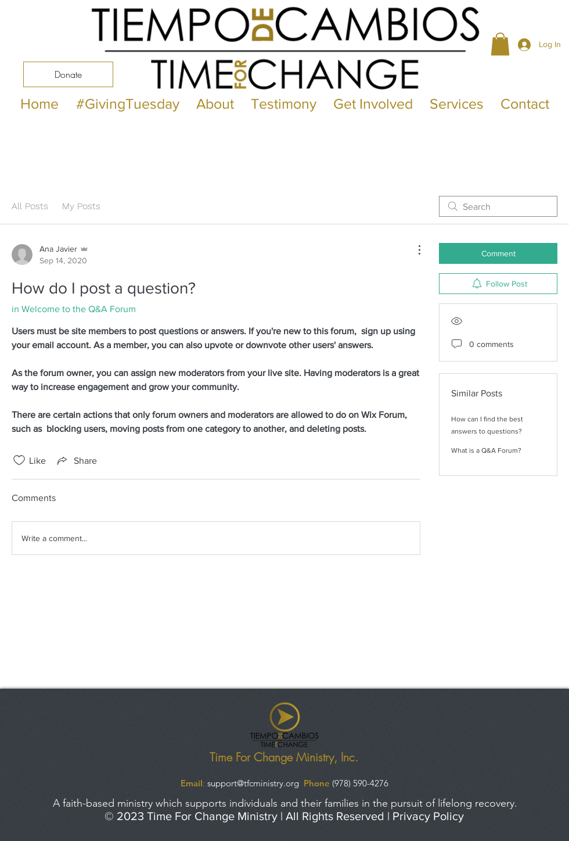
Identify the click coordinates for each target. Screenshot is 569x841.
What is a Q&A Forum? (486, 450)
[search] (498, 206)
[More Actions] (413, 250)
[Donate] (68, 74)
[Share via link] (76, 460)
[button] (500, 44)
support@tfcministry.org (253, 783)
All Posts (30, 206)
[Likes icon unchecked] (19, 460)
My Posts (81, 206)
